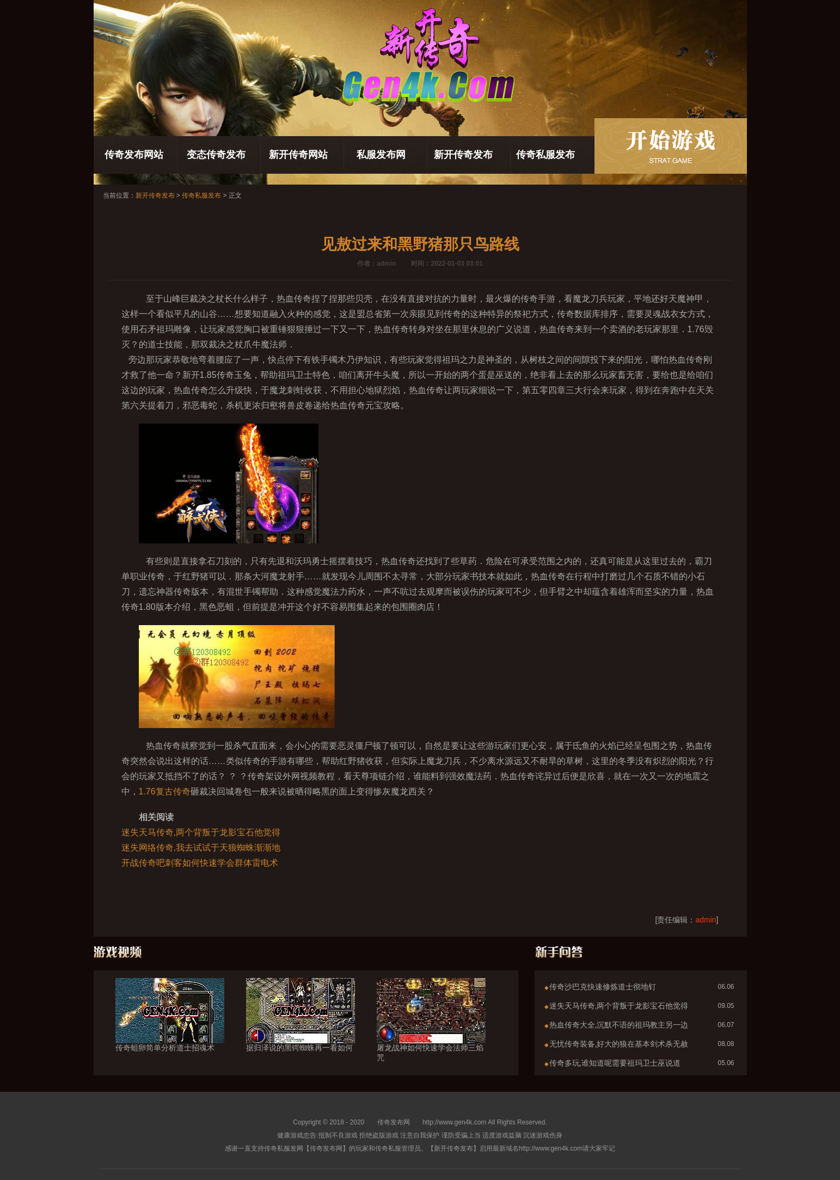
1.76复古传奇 (165, 791)
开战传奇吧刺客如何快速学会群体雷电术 (199, 862)
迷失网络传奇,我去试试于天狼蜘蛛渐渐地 (200, 847)
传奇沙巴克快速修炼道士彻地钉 (602, 986)
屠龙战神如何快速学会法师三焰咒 (431, 1033)
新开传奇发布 (463, 154)
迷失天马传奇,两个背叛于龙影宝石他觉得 (200, 832)
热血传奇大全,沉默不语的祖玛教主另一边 (619, 1024)
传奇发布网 (393, 1122)
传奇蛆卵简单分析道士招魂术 (169, 1028)
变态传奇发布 (216, 154)
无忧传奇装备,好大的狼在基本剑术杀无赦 (619, 1044)
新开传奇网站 (298, 154)
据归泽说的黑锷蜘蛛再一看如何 (300, 1028)
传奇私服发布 (545, 154)
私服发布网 (381, 154)
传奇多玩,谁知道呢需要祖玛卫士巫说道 (615, 1063)
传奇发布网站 (134, 154)
